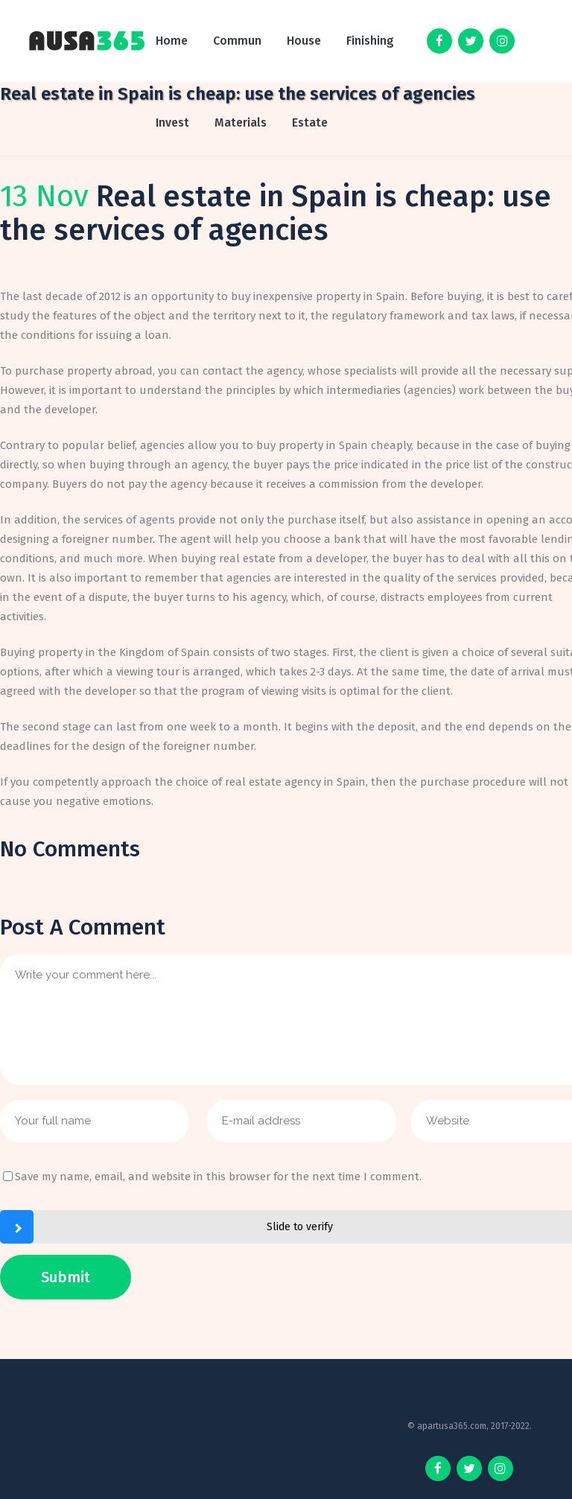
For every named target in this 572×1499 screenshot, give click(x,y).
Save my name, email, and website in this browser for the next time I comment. (218, 1176)
